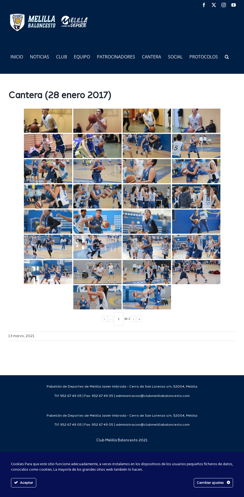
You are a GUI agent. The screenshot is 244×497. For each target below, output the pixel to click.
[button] (227, 56)
